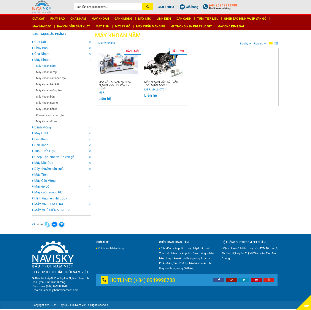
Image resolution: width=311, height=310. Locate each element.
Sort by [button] (245, 43)
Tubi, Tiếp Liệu (43, 151)
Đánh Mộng (41, 127)
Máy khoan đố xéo (47, 121)
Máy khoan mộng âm (49, 90)
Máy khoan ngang (47, 102)
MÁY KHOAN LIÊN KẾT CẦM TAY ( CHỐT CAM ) (161, 83)
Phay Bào (40, 48)
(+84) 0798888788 (57, 286)
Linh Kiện (40, 139)
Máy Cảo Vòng (44, 181)
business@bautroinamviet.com (59, 290)
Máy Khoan (41, 60)
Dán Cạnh (40, 145)
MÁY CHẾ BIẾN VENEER (51, 210)
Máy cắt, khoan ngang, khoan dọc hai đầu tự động (114, 85)
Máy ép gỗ (40, 186)
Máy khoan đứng (46, 72)
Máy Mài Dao (42, 163)
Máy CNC (40, 133)
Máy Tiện (40, 175)
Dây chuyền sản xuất (48, 169)
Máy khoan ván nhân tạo (51, 78)
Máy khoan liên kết (47, 84)
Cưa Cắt (39, 42)
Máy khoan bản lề (46, 109)
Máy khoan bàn (45, 96)
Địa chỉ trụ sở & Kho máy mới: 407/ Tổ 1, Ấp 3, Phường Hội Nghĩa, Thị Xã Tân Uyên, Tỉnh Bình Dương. (250, 253)
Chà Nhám (40, 54)
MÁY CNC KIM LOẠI (47, 204)
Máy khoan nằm (46, 65)
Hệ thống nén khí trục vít (51, 198)
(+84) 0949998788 (154, 280)
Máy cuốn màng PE (47, 192)
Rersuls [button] (260, 43)
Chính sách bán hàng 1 (111, 248)
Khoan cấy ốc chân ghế (50, 115)
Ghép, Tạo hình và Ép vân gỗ (53, 157)
